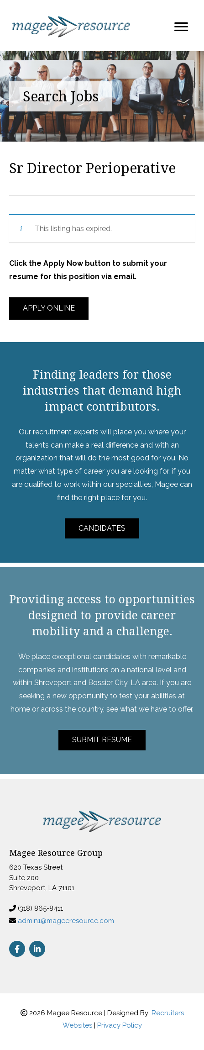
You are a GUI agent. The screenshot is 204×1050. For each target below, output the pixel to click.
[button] (49, 308)
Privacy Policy (119, 1025)
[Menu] (181, 27)
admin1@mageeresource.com (66, 921)
